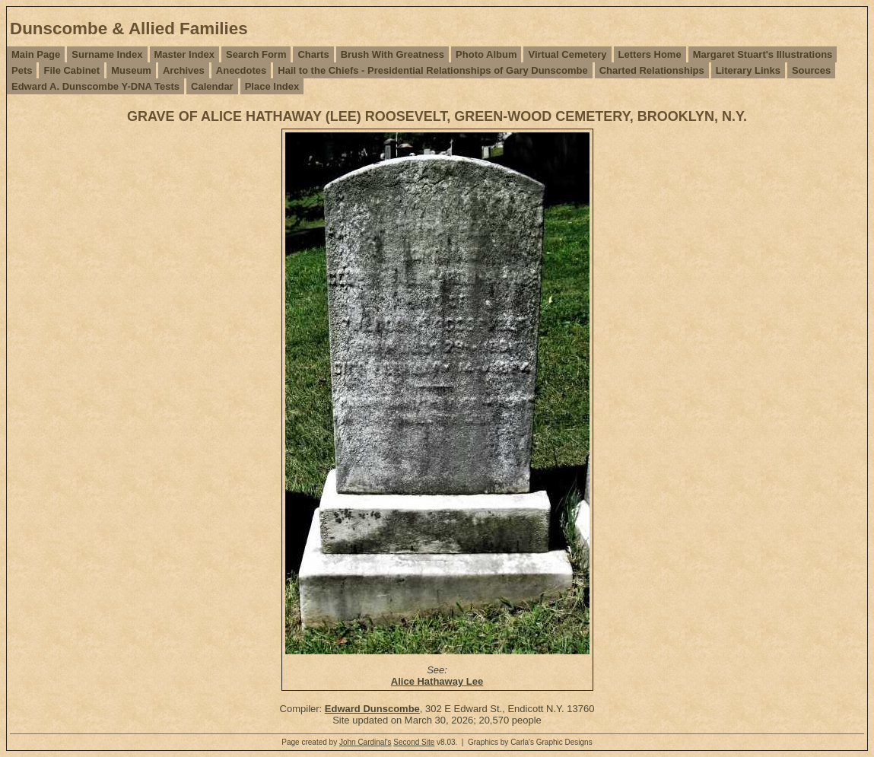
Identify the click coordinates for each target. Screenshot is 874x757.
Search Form (256, 54)
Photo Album (486, 54)
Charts (313, 54)
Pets (21, 70)
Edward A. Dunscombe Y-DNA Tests (95, 86)
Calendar (212, 86)
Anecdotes (241, 70)
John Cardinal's (365, 742)
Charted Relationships (651, 70)
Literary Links (748, 70)
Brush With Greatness (392, 54)
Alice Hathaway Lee (437, 681)
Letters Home (650, 54)
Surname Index (107, 54)
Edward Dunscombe (372, 708)
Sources (811, 70)
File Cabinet (71, 70)
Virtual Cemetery (567, 54)
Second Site (413, 742)
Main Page (35, 54)
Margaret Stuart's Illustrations (763, 54)
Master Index (184, 54)
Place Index (272, 86)
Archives (184, 70)
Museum (131, 70)
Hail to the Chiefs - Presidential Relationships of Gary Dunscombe (432, 70)
